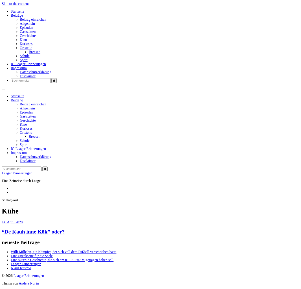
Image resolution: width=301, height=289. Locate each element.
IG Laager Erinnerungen (28, 64)
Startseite (17, 11)
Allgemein (27, 23)
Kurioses (26, 44)
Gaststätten (28, 31)
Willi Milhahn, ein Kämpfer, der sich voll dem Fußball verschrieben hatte (63, 252)
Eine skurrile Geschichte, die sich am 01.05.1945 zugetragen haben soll (62, 260)
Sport (24, 60)
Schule (25, 56)
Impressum (19, 68)
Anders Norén (29, 283)
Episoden (26, 27)
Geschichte (28, 36)
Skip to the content (15, 4)
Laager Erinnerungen (17, 173)
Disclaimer (27, 76)
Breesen (34, 52)
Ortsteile (26, 48)
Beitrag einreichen (33, 19)
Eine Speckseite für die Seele (32, 256)
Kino (23, 40)
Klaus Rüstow (21, 268)
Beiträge (17, 15)
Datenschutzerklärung (35, 72)
